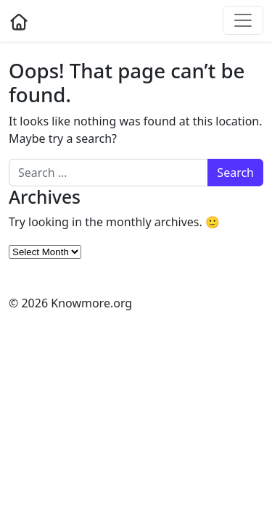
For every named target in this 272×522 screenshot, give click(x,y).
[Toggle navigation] (243, 20)
